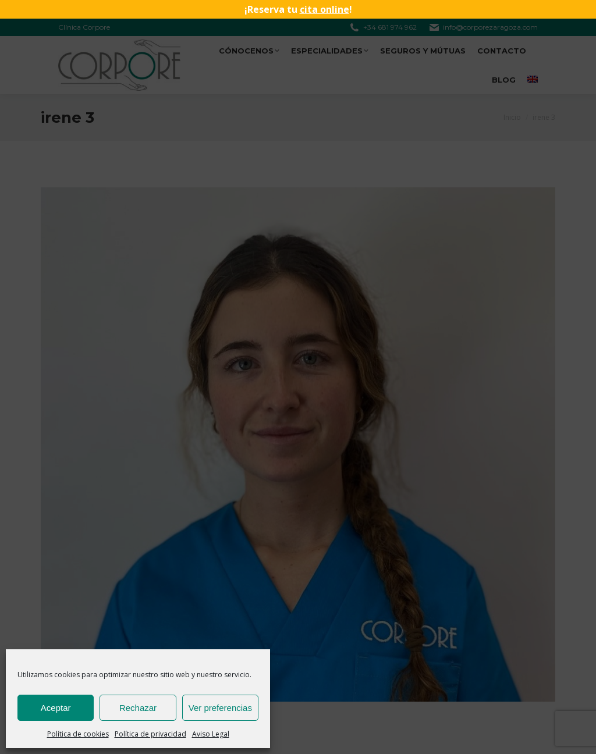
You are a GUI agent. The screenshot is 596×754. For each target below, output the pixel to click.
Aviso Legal (210, 734)
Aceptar (56, 708)
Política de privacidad (150, 734)
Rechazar (138, 708)
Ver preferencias (220, 708)
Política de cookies (78, 734)
